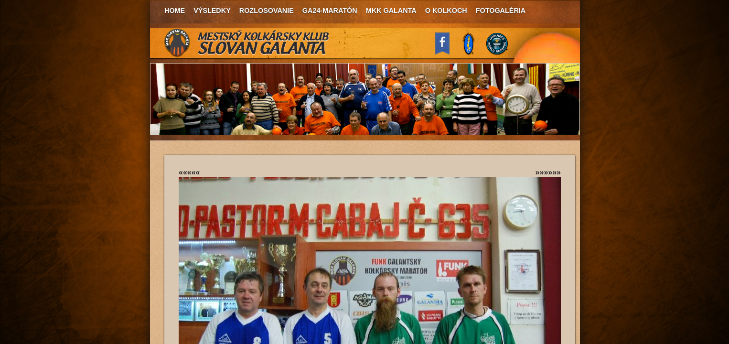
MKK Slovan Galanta (247, 43)
